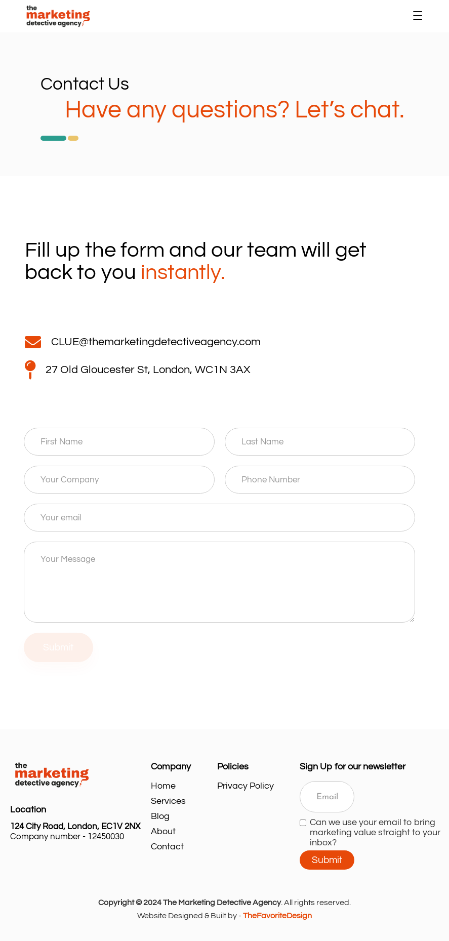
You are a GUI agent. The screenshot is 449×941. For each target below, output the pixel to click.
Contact (167, 846)
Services (168, 801)
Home (163, 786)
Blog (160, 816)
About (163, 831)
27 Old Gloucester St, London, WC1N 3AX (148, 370)
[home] (215, 16)
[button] (418, 16)
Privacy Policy (245, 786)
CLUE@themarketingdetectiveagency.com (156, 342)
